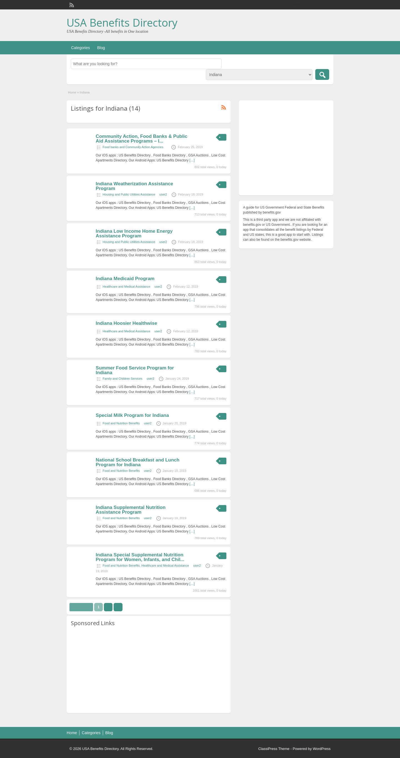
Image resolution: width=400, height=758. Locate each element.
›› (118, 607)
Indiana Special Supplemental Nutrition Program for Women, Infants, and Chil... (140, 557)
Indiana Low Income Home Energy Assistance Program (134, 234)
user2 (163, 194)
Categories (80, 47)
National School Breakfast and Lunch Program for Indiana (137, 462)
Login (326, 5)
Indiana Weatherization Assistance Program (134, 186)
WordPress (322, 749)
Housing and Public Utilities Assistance (129, 194)
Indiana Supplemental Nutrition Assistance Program (131, 510)
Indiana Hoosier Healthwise (126, 323)
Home (72, 92)
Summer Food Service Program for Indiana (135, 370)
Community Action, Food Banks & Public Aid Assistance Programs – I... (142, 139)
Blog (101, 47)
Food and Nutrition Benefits (121, 423)
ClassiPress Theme (273, 749)
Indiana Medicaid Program (125, 278)
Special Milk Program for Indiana (132, 415)
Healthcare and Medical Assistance (126, 286)
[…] (192, 160)
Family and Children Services (122, 378)
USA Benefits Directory (122, 22)
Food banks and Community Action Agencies (133, 147)
